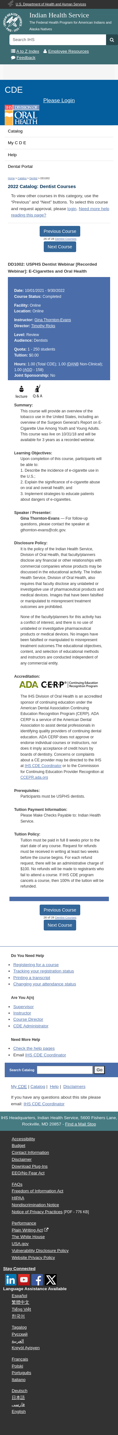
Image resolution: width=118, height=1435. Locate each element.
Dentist (33, 178)
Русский (19, 1334)
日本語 (18, 1397)
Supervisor (23, 1006)
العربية (18, 1341)
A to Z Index (27, 51)
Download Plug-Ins (30, 1166)
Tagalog (19, 1327)
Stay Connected (19, 1268)
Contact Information (30, 1152)
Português (21, 1372)
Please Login (59, 100)
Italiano (18, 1379)
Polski (17, 1366)
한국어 (18, 1316)
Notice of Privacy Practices (37, 1211)
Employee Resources (68, 51)
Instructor (22, 1013)
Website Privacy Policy (33, 1257)
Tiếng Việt (21, 1309)
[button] (112, 39)
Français (20, 1359)
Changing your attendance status (44, 984)
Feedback (26, 57)
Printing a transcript (31, 977)
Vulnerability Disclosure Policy (40, 1250)
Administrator (30, 1026)
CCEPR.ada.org (34, 777)
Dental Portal (20, 166)
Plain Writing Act (27, 1230)
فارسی (18, 1404)
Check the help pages (34, 1048)
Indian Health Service (59, 15)
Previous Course (60, 231)
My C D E (17, 142)
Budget (18, 1145)
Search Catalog (21, 1070)
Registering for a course (36, 964)
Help (12, 154)
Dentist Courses (65, 238)
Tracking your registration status (43, 971)
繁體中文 (20, 1302)
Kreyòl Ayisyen (26, 1347)
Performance (24, 1223)
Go (99, 1069)
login (71, 208)
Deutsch (19, 1390)
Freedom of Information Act (37, 1191)
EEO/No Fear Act (28, 1173)
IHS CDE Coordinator (43, 766)
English (19, 1411)
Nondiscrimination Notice (35, 1204)
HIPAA (18, 1198)
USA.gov (20, 1243)
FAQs (17, 1184)
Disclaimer (21, 1159)
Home (11, 178)
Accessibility (23, 1139)
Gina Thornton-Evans (52, 320)
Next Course (60, 246)
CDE (14, 90)
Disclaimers (74, 1086)
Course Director (28, 1019)
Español (19, 1295)
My (19, 1086)
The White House (28, 1236)
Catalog (15, 131)
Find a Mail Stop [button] (80, 1124)
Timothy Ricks (43, 326)
